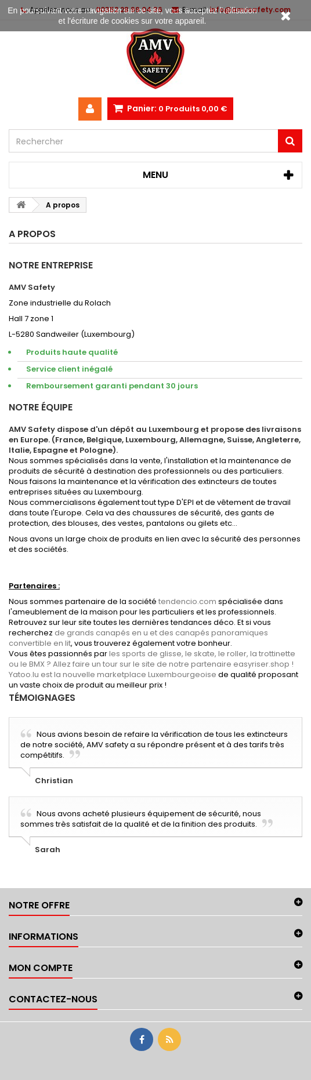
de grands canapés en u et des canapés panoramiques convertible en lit (138, 638)
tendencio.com (187, 601)
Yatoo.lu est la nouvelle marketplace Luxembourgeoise (112, 674)
